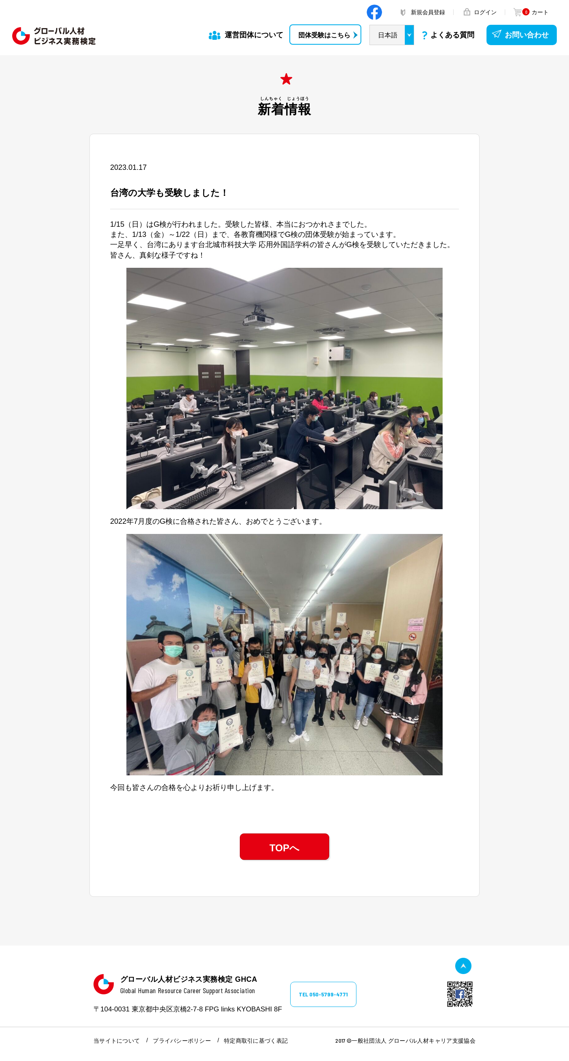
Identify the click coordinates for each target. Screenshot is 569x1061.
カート (535, 12)
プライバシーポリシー (182, 1040)
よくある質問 (452, 35)
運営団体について (254, 35)
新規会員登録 (428, 12)
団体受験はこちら (324, 35)
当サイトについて (116, 1040)
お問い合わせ (527, 35)
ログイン (485, 12)
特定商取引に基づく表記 (256, 1040)
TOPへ (284, 847)
